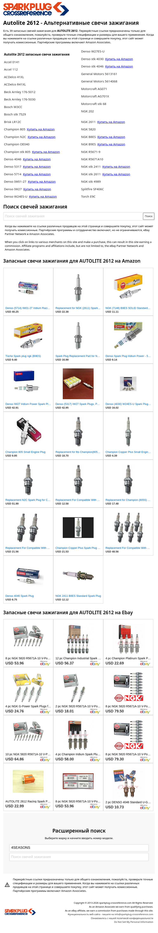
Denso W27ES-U (93, 51)
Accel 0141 (11, 62)
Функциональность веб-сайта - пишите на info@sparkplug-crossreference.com (110, 914)
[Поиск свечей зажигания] (73, 216)
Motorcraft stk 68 (93, 104)
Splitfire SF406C (92, 189)
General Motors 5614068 (99, 81)
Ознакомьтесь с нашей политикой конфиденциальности (122, 918)
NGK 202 (87, 111)
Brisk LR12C (12, 122)
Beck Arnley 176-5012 (19, 92)
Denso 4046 (13, 159)
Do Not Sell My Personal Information (133, 921)
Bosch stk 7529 (15, 114)
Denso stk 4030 (92, 59)
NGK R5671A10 (92, 159)
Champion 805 (14, 129)
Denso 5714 (13, 174)
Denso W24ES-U (15, 196)
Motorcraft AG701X (95, 96)
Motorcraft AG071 (94, 89)
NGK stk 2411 (91, 166)
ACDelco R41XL (15, 84)
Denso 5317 (13, 166)
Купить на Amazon (41, 129)
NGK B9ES (88, 144)
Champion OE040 (16, 144)
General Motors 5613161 (99, 74)
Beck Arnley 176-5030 (19, 99)
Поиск (148, 216)
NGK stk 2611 (91, 174)
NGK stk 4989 (91, 181)
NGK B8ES (88, 137)
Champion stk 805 (17, 152)
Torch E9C (88, 196)
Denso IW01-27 (15, 181)
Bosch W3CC (13, 107)
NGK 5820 (88, 129)
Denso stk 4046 (92, 66)
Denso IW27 (13, 189)
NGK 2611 (88, 122)
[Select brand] (79, 847)
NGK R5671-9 (90, 152)
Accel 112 (11, 69)
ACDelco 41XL (14, 77)
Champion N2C (15, 137)
